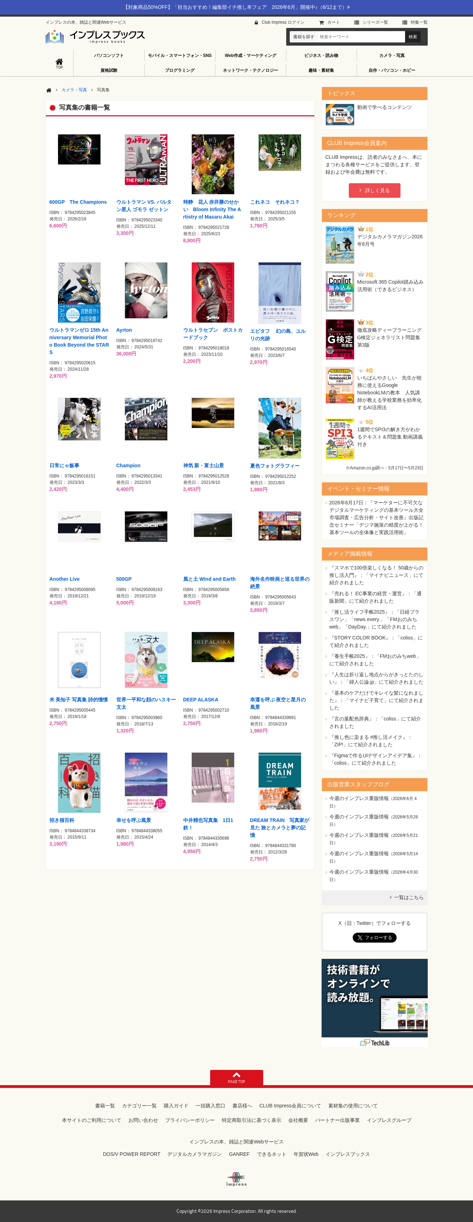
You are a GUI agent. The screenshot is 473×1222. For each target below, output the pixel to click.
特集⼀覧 (419, 22)
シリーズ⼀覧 (375, 22)
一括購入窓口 (210, 1105)
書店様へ (242, 1105)
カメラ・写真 (392, 55)
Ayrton (124, 330)
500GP (124, 579)
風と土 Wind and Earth (209, 579)
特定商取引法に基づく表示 (251, 1120)
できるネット (272, 1154)
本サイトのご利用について (91, 1120)
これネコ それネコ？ (275, 202)
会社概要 (298, 1120)
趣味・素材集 (321, 70)
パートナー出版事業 (337, 1120)
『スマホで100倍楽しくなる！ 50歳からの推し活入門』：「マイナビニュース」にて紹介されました (376, 575)
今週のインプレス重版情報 (359, 798)
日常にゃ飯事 (64, 465)
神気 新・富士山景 (203, 465)
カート (333, 22)
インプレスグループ (389, 1120)
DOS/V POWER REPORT (131, 1154)
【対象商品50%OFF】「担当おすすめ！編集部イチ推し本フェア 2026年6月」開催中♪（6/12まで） (236, 7)
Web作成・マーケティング (250, 55)
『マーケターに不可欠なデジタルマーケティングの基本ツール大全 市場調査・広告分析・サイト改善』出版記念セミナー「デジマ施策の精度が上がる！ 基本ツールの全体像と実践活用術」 (376, 517)
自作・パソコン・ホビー (392, 70)
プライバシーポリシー (190, 1120)
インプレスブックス (347, 1154)
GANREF (239, 1154)
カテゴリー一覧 (139, 1105)
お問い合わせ (143, 1120)
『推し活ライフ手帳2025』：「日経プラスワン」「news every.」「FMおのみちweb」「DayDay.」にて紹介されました (374, 619)
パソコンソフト (109, 55)
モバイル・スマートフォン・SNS (180, 55)
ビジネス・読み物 (321, 55)
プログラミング (180, 70)
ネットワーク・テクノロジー (250, 70)
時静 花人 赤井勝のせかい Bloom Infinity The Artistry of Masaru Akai (212, 209)
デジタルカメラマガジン (194, 1154)
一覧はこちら (409, 897)
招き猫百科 (62, 820)
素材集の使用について (353, 1105)
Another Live (65, 579)
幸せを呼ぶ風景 (133, 820)
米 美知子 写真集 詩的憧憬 (79, 699)
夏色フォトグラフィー (275, 466)
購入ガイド (176, 1105)
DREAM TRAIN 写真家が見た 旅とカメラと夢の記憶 (280, 827)
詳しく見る (377, 190)
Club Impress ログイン (283, 22)
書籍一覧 (105, 1105)
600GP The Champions (78, 202)
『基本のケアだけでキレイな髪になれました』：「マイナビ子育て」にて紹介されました (376, 700)
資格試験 (108, 70)
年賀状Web (306, 1154)
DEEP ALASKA (201, 699)
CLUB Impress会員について (290, 1105)
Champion (128, 465)
